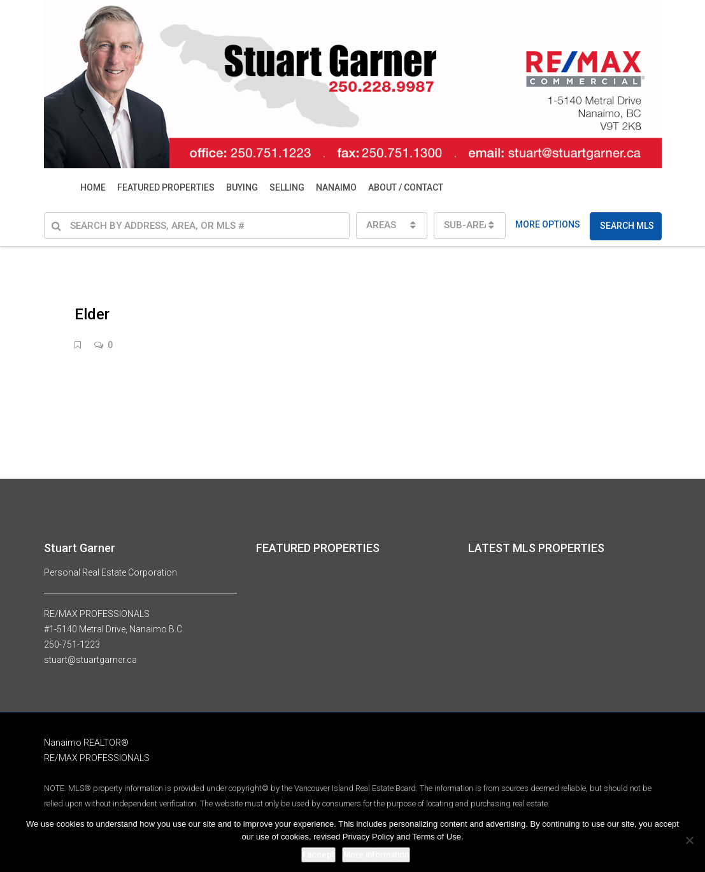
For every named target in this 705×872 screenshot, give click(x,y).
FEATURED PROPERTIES (166, 187)
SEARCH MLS (627, 226)
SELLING (286, 187)
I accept (318, 854)
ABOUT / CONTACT (405, 187)
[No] (689, 840)
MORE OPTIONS (547, 224)
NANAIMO (336, 187)
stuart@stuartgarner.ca (90, 660)
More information (376, 854)
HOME (93, 187)
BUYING (242, 187)
